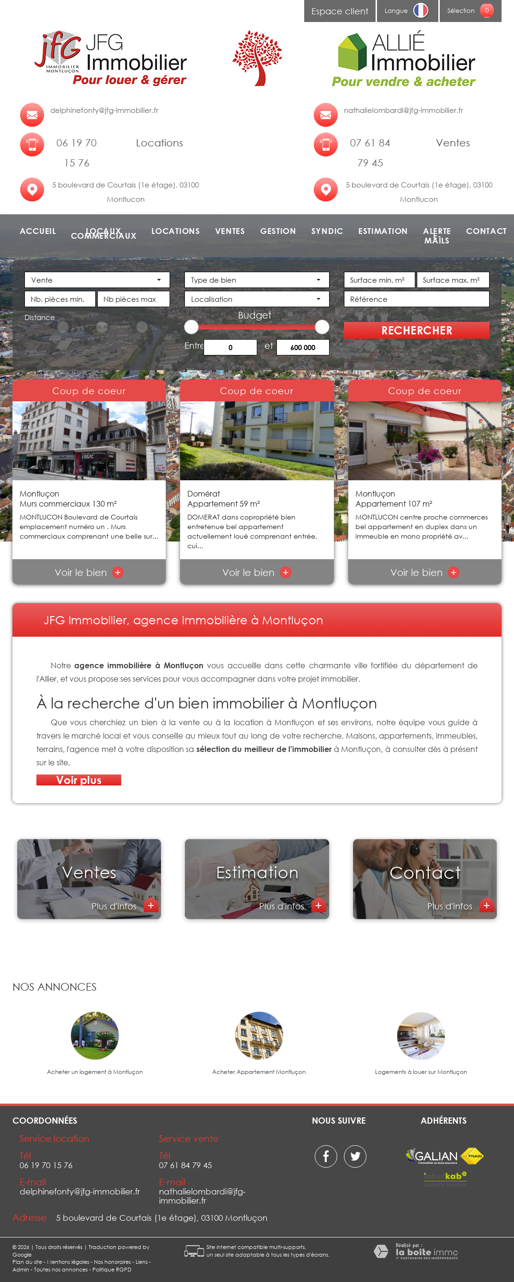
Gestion (278, 231)
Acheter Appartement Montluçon (259, 1072)
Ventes (230, 231)
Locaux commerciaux (104, 233)
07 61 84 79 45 (370, 152)
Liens (142, 1262)
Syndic (327, 231)
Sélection (461, 10)
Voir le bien (89, 572)
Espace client (339, 11)
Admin (20, 1269)
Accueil (38, 231)
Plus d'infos (115, 906)
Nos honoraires (112, 1262)
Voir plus (79, 780)
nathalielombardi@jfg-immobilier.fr (403, 110)
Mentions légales (68, 1262)
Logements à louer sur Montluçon (421, 1072)
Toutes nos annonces (61, 1269)
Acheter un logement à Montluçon (95, 1072)
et (268, 345)
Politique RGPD (111, 1269)
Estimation (383, 231)
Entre (194, 345)
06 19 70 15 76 (77, 152)
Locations (175, 231)
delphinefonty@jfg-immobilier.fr (104, 110)
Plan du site (27, 1262)
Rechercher (416, 330)
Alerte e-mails (437, 235)
